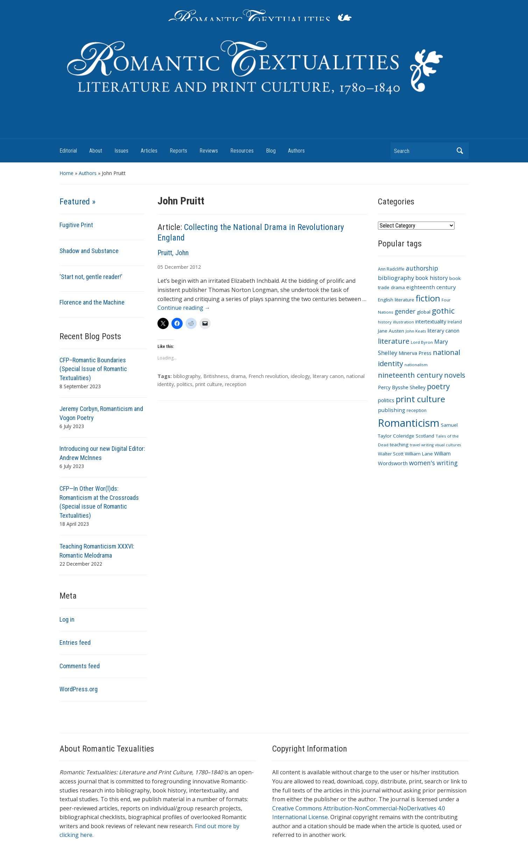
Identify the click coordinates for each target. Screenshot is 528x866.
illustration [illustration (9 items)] (403, 321)
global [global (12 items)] (423, 312)
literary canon (328, 376)
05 (160, 267)
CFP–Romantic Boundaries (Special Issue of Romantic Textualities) (93, 369)
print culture (208, 384)
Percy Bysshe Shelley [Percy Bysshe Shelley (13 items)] (401, 387)
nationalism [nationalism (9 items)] (416, 364)
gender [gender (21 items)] (405, 311)
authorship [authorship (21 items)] (422, 268)
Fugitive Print (76, 225)
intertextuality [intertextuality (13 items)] (430, 321)
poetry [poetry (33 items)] (438, 386)
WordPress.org (78, 689)
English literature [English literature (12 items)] (396, 299)
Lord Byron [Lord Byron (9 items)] (422, 342)
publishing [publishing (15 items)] (391, 409)
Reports (178, 150)
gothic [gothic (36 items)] (443, 311)
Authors (296, 150)
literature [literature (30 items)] (393, 341)
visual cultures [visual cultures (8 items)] (448, 444)
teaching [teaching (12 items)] (399, 444)
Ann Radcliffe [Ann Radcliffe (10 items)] (391, 269)
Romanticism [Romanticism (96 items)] (408, 423)
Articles (149, 150)
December (176, 267)
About (95, 150)
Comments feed (79, 666)
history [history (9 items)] (385, 321)
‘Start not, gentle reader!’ (90, 276)
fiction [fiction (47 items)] (428, 298)
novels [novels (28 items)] (454, 375)
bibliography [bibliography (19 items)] (396, 278)
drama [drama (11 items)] (398, 287)
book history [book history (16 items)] (431, 278)
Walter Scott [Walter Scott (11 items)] (390, 454)
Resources (242, 150)
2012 (195, 267)
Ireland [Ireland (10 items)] (455, 322)
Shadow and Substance (89, 250)
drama (238, 376)
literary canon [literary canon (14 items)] (443, 330)
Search (460, 151)
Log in (67, 619)
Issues (121, 150)
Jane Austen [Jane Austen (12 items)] (391, 331)
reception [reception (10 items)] (417, 410)
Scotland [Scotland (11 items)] (425, 436)
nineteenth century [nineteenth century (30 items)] (410, 375)
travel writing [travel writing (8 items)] (422, 444)
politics (184, 384)
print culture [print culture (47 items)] (420, 399)
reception (235, 384)
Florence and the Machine (92, 302)
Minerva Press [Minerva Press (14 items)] (415, 352)
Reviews (208, 150)
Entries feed (75, 642)
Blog (271, 150)
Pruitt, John (173, 253)
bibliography (186, 376)
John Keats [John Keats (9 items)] (416, 331)
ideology (300, 376)
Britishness (215, 376)
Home (66, 173)
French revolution (268, 376)
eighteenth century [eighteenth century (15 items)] (431, 287)
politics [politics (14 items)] (386, 400)
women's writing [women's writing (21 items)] (433, 463)
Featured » (77, 202)
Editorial (68, 150)
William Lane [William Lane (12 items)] (419, 454)
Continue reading (183, 308)
